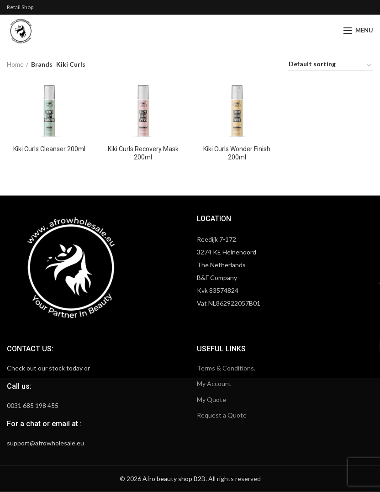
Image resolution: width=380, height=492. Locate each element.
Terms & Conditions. (226, 368)
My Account (214, 383)
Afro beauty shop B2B (174, 478)
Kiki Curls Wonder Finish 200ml (236, 153)
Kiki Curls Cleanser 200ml (49, 149)
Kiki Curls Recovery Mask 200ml (143, 153)
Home (15, 64)
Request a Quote (222, 415)
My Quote (211, 399)
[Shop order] (330, 65)
